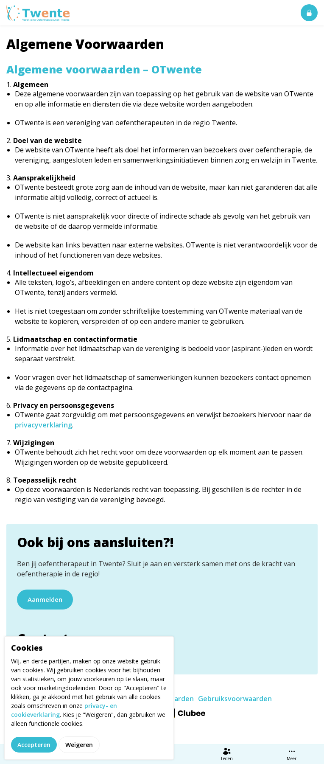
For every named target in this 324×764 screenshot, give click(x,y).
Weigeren (79, 745)
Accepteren (33, 745)
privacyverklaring (43, 425)
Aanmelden (45, 599)
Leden (227, 754)
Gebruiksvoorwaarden (235, 698)
